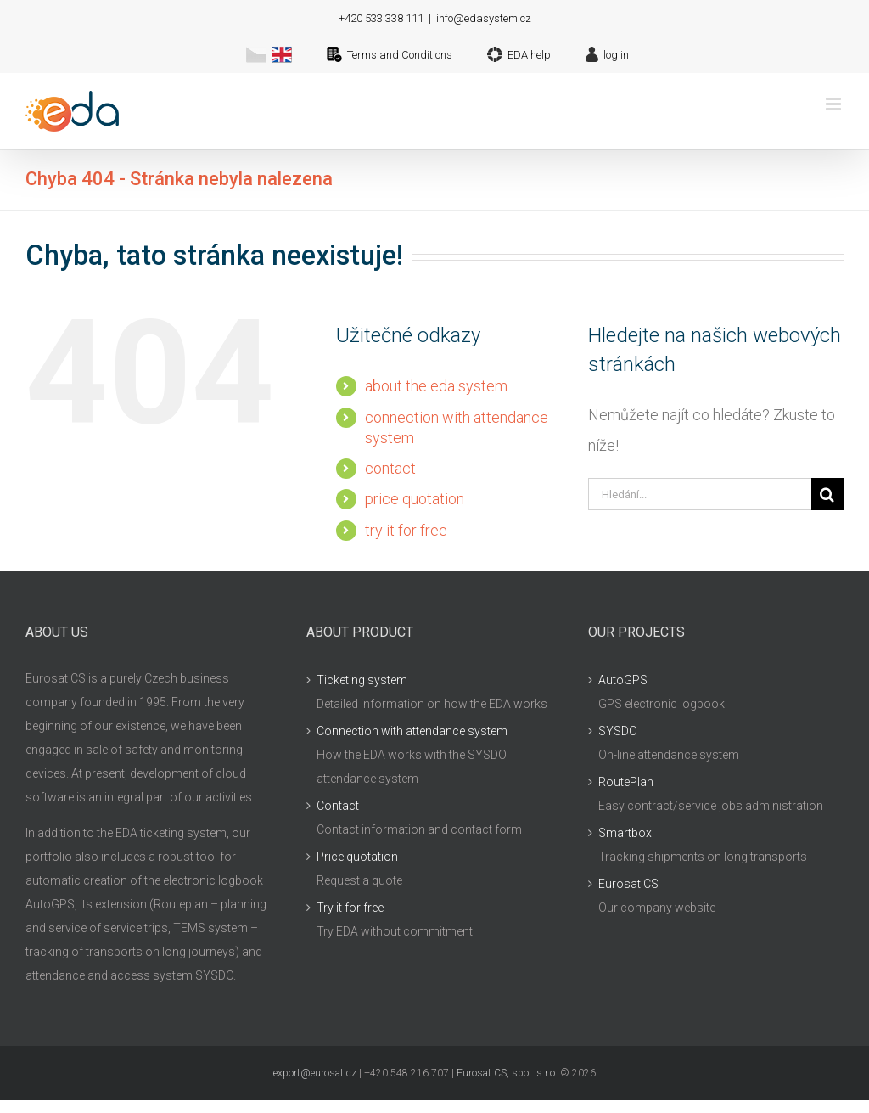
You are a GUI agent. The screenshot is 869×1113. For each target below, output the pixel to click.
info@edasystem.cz (483, 18)
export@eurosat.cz (314, 1073)
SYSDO (617, 731)
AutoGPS (623, 680)
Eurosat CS (628, 884)
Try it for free (350, 907)
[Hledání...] (699, 494)
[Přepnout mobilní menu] (835, 104)
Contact (338, 805)
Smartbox (625, 833)
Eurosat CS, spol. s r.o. (507, 1073)
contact (390, 468)
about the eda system (436, 386)
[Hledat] (827, 494)
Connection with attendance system (412, 731)
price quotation (414, 499)
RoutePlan (625, 782)
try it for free (406, 530)
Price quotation (357, 856)
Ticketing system (362, 680)
